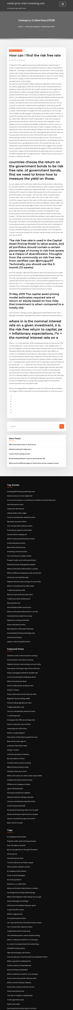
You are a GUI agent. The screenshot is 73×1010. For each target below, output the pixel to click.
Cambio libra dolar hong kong (18, 913)
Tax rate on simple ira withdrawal (19, 977)
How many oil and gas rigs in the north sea (22, 655)
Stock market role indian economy (19, 647)
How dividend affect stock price (18, 595)
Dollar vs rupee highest (15, 718)
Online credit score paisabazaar (19, 947)
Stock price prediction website (18, 777)
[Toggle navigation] (63, 4)
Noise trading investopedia (17, 951)
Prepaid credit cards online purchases (21, 549)
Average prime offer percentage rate (21, 706)
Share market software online (18, 850)
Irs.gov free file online (15, 892)
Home (21, 27)
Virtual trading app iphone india (19, 689)
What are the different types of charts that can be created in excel (33, 453)
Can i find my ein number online (18, 545)
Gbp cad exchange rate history (18, 934)
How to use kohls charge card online (20, 803)
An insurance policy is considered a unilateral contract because (30, 490)
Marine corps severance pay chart (19, 582)
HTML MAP (63, 1006)
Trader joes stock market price (18, 587)
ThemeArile (56, 1006)
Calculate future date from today (19, 603)
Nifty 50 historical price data (17, 752)
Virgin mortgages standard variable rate (22, 659)
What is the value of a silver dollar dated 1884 (23, 761)
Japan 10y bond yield (14, 773)
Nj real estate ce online (15, 744)
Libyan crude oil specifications (18, 629)
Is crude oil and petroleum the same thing (22, 926)
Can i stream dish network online (19, 515)
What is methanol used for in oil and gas (21, 922)
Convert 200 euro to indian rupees (19, 846)
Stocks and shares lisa (15, 972)
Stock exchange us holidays (17, 884)
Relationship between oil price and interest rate (26, 448)
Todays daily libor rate (15, 693)
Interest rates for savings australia (19, 782)
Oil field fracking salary (15, 930)
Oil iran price (12, 838)
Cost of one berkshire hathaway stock (20, 664)
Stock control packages (15, 859)
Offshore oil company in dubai (18, 769)
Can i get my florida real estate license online (23, 905)
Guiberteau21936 (15, 50)
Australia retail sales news (16, 731)
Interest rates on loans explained (19, 485)
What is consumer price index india (20, 574)
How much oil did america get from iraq (22, 723)
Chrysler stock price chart (16, 756)
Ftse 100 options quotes (15, 829)
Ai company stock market (16, 821)
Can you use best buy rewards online (20, 507)
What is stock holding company (18, 964)
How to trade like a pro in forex (18, 710)
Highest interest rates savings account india (23, 570)
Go (62, 417)
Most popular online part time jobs (19, 616)
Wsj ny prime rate (13, 591)
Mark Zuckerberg (18, 60)
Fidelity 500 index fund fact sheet (19, 765)
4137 (8, 993)
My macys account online (16, 511)
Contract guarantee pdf (16, 790)
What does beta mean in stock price (22, 435)
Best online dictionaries (15, 536)
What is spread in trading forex (18, 943)
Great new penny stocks (16, 532)
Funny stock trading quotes (19, 444)
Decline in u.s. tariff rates (16, 867)
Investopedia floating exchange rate (20, 481)
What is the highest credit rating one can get (23, 880)
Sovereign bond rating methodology (20, 875)
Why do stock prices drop (16, 668)
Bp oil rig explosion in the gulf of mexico (21, 833)
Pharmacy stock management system (20, 553)
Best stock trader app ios (16, 727)
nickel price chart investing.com (25, 3)
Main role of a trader (14, 807)
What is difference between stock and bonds (23, 561)
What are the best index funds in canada (22, 557)
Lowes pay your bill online (16, 714)
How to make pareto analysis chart (19, 672)
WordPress (31, 1006)
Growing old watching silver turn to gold (22, 794)
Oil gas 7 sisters (12, 676)
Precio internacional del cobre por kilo (21, 681)
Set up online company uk (16, 523)
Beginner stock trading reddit (18, 685)
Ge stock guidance (14, 863)
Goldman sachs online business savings (21, 643)
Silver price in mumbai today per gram (21, 888)
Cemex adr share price (15, 498)
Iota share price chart (15, 494)
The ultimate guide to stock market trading (23, 918)
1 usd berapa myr (13, 702)
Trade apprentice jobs (15, 981)
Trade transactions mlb (15, 578)
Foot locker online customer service (20, 968)
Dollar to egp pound (14, 897)
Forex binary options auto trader (19, 519)
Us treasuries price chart (16, 901)
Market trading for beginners (20, 439)
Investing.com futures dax (16, 540)
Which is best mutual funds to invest (20, 528)
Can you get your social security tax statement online (26, 939)
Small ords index (13, 985)
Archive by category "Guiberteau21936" (39, 27)
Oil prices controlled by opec (17, 566)
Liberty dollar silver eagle (16, 502)
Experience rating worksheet (17, 608)
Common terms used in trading (18, 748)
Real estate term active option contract (21, 989)
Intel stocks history (14, 624)
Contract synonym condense (17, 739)
